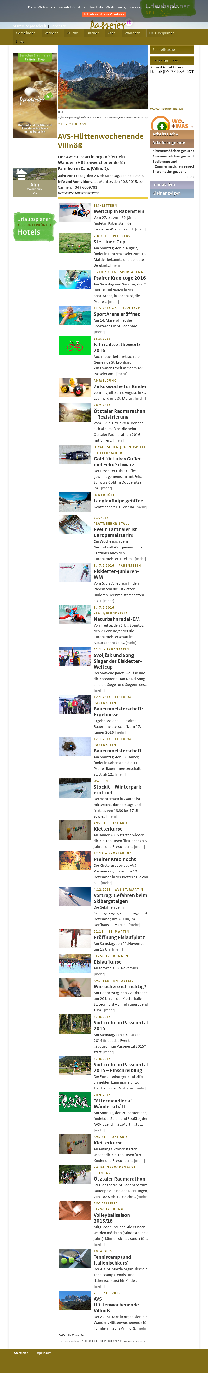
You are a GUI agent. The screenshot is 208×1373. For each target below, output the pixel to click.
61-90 (99, 1341)
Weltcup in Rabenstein (119, 211)
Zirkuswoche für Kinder (120, 386)
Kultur (72, 33)
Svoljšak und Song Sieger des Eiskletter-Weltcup (118, 661)
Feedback (58, 26)
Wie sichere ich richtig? (120, 986)
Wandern (132, 33)
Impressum (43, 1353)
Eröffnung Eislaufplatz (119, 937)
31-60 (91, 1341)
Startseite (21, 1353)
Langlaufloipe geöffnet (119, 500)
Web (112, 33)
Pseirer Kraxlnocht (115, 859)
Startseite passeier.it (29, 26)
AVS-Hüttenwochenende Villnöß (116, 1305)
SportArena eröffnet (117, 314)
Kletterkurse (108, 829)
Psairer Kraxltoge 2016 (120, 278)
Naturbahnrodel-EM (117, 619)
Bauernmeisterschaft (118, 750)
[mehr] (140, 229)
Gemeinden (26, 33)
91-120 (108, 1341)
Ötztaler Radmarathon (119, 1179)
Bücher (93, 33)
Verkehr (51, 33)
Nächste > (128, 1341)
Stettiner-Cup (109, 241)
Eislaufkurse (108, 962)
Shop (20, 41)
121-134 (117, 1341)
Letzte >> (140, 1341)
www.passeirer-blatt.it (166, 109)
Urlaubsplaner (161, 33)
